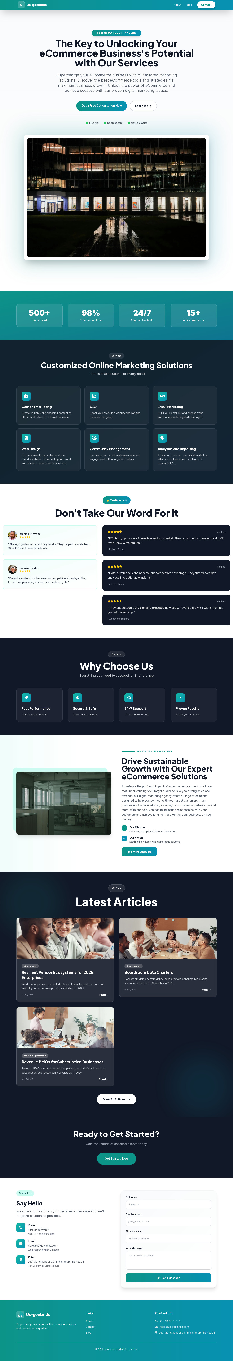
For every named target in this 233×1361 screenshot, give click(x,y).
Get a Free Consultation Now (101, 105)
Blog (189, 4)
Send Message (168, 1277)
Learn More (143, 106)
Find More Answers (139, 851)
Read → (104, 994)
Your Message (134, 1248)
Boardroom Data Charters (148, 972)
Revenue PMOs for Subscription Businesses (63, 1061)
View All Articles (116, 1099)
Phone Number (134, 1231)
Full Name (131, 1197)
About (177, 4)
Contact (206, 4)
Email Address (134, 1214)
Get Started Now (116, 1158)
